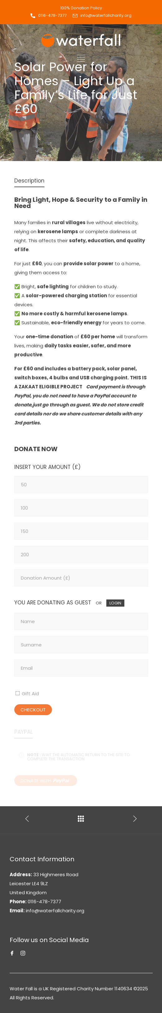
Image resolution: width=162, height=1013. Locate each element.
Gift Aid (30, 693)
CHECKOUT (33, 709)
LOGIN (115, 603)
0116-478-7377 (52, 15)
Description (29, 180)
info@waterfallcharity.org (106, 15)
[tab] (29, 181)
